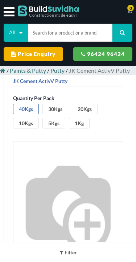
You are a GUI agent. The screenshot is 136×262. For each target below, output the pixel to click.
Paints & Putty (28, 70)
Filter (68, 252)
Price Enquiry (33, 54)
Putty (57, 70)
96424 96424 (103, 54)
